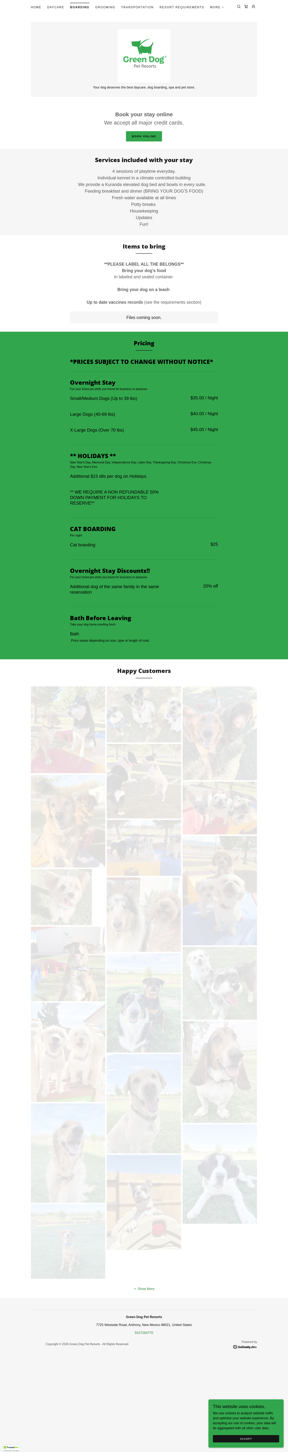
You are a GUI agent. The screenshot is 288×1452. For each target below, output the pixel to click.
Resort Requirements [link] (182, 7)
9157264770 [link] (144, 1428)
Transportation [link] (137, 7)
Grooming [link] (105, 7)
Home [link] (36, 7)
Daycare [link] (55, 7)
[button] (217, 7)
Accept (246, 1438)
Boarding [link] (79, 7)
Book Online (144, 142)
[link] (246, 6)
